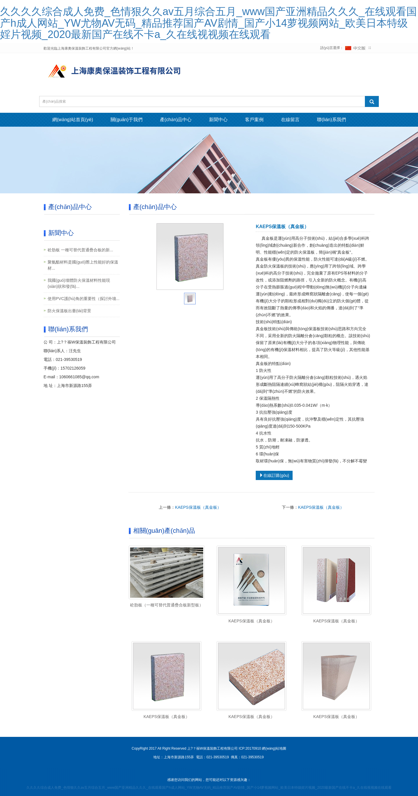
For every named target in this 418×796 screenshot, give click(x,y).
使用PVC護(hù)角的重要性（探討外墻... (83, 298)
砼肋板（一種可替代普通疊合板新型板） (166, 605)
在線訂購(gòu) (274, 475)
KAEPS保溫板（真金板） (198, 507)
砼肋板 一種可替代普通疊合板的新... (80, 250)
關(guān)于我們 (127, 119)
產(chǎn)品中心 (176, 119)
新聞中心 (218, 119)
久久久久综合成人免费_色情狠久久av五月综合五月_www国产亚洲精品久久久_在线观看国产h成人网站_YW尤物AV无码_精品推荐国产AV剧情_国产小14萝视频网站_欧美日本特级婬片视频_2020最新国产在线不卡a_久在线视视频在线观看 (208, 23)
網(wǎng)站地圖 (274, 748)
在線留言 (290, 119)
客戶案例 (254, 119)
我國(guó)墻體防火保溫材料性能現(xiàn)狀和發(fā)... (79, 283)
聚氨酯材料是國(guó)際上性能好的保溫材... (83, 265)
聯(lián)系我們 (331, 119)
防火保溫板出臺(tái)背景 (69, 310)
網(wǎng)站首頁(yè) (72, 119)
